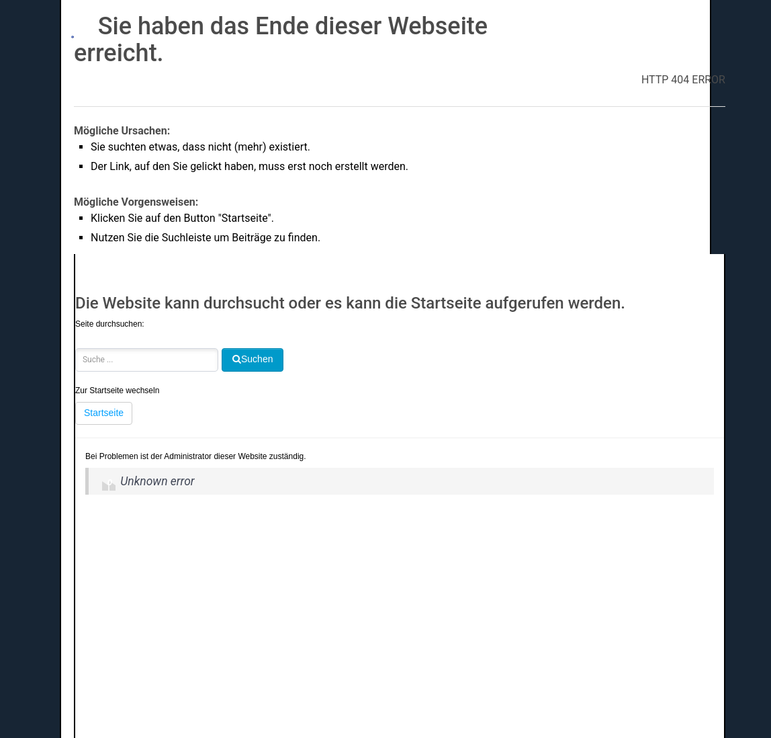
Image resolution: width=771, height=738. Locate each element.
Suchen (75, 335)
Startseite (104, 412)
